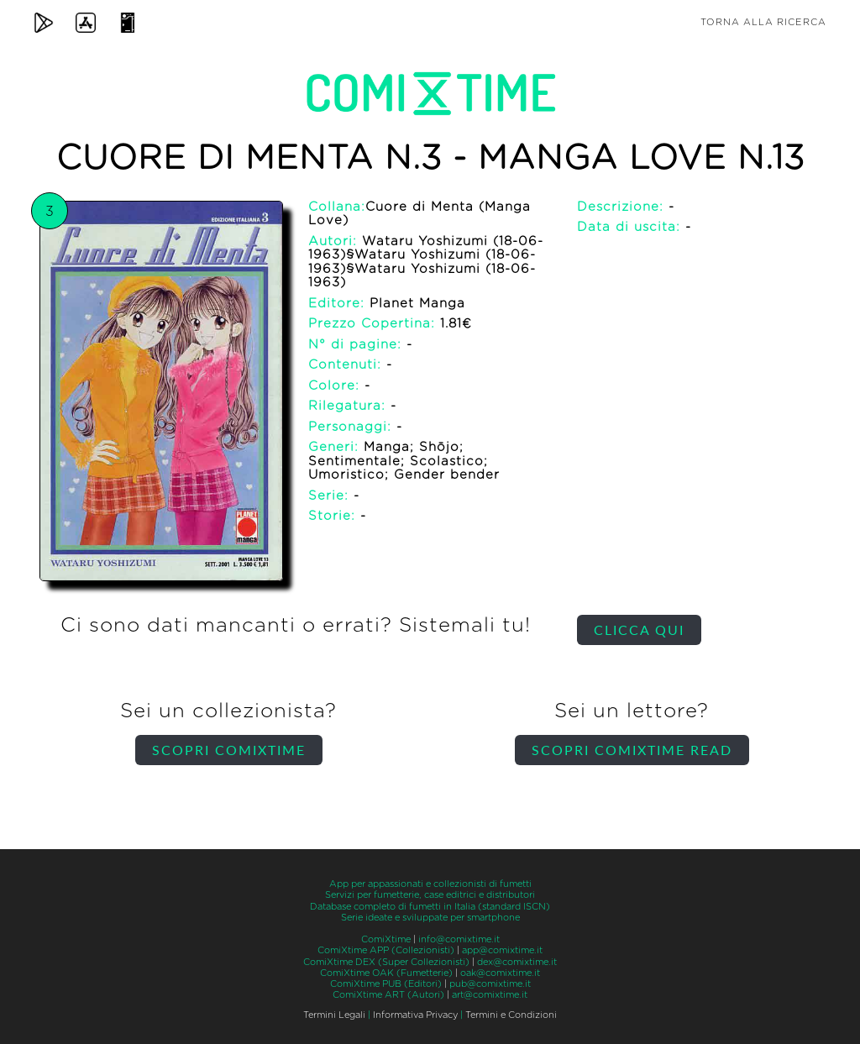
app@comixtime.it (502, 950)
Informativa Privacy (415, 1015)
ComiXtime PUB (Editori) (386, 984)
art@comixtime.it (489, 994)
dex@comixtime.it (517, 962)
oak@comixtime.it (500, 973)
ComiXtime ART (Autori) (388, 994)
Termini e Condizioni (511, 1015)
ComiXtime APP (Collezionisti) (385, 950)
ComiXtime (386, 939)
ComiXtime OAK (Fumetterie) (386, 973)
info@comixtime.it (459, 939)
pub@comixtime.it (490, 984)
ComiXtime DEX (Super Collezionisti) (386, 962)
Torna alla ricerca (763, 22)
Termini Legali (334, 1015)
